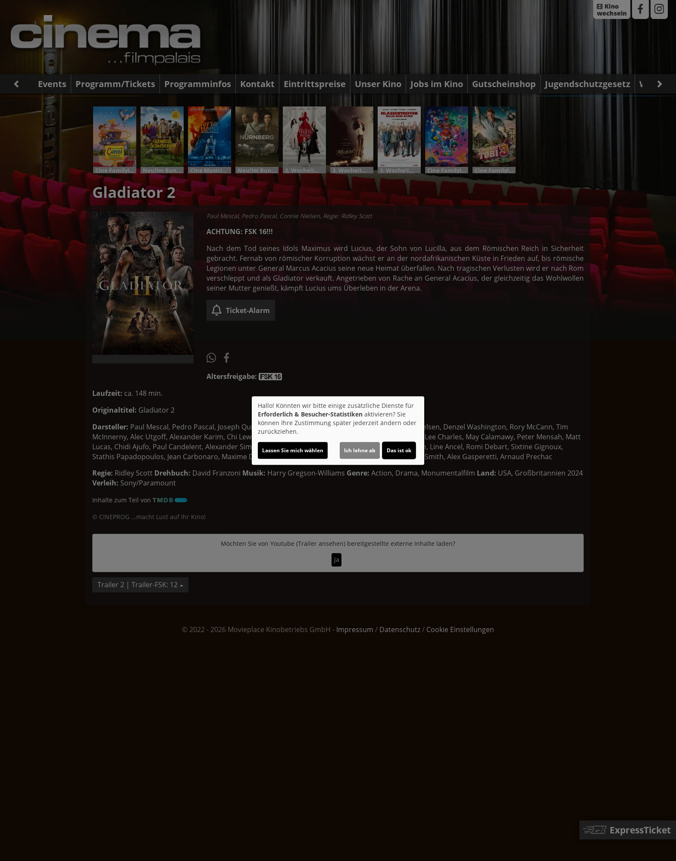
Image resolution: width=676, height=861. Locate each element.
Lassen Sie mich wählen (292, 450)
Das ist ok (399, 450)
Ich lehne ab (360, 450)
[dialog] (338, 430)
